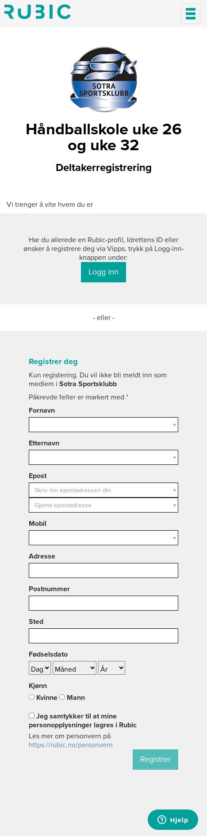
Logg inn (103, 272)
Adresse (42, 556)
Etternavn (44, 443)
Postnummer (49, 589)
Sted (36, 621)
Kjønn (38, 685)
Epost (37, 475)
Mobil (37, 523)
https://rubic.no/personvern (71, 745)
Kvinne (43, 697)
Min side (37, 11)
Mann (72, 697)
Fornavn (42, 410)
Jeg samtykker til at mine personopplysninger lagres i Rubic (83, 721)
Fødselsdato (48, 654)
